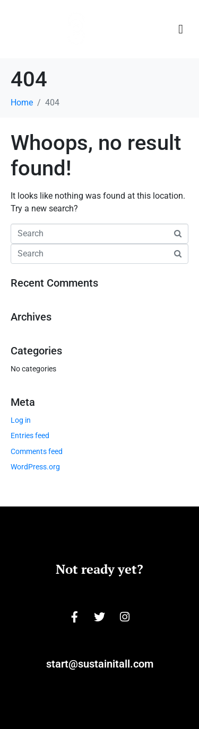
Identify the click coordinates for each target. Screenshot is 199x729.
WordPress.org (35, 467)
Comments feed (37, 451)
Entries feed (30, 435)
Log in (21, 420)
